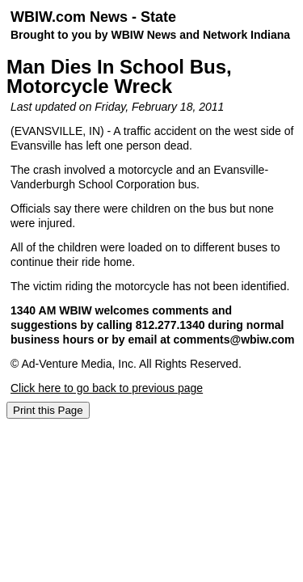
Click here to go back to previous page (107, 388)
